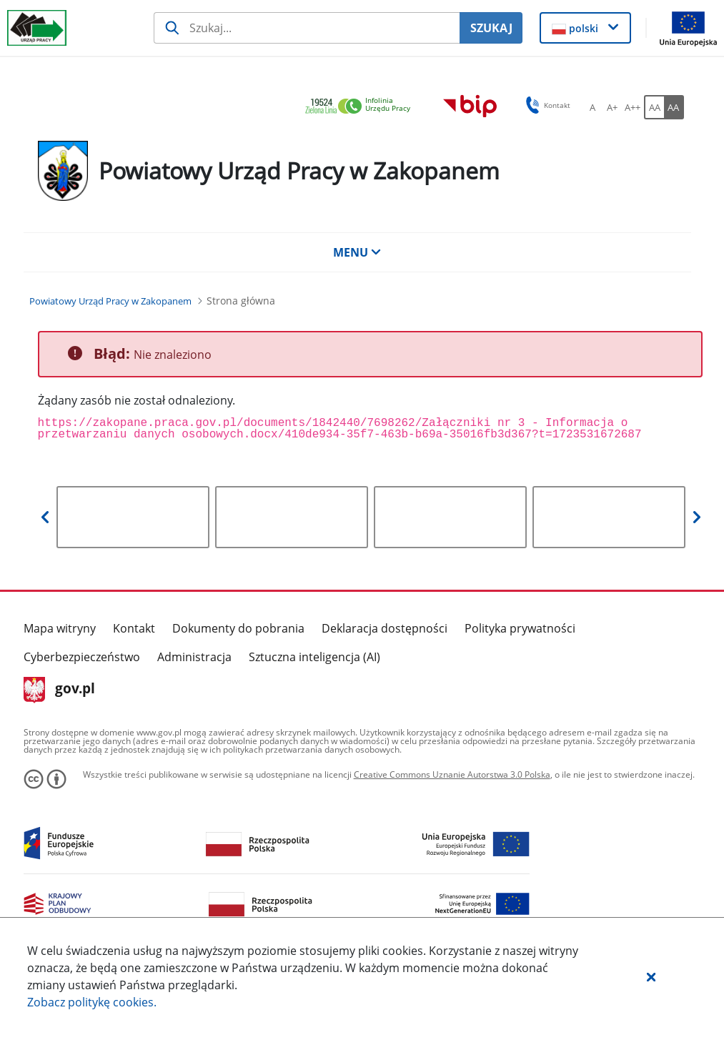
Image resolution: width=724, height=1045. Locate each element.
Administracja (194, 657)
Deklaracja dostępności (384, 628)
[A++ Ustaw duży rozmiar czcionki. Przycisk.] (632, 107)
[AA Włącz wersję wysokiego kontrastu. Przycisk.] (674, 107)
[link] (361, 106)
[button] (651, 976)
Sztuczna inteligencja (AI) (314, 657)
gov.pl (60, 690)
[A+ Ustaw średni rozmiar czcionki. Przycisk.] (612, 107)
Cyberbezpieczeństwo (82, 657)
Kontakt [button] (545, 105)
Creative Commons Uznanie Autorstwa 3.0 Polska (452, 774)
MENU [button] (357, 252)
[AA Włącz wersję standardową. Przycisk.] (654, 107)
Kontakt (134, 628)
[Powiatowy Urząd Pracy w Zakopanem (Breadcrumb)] (110, 300)
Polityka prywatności (520, 628)
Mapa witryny (60, 628)
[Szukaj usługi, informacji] (307, 28)
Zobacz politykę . (92, 1002)
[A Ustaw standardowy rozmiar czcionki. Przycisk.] (592, 107)
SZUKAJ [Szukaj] (491, 28)
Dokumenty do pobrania (238, 628)
